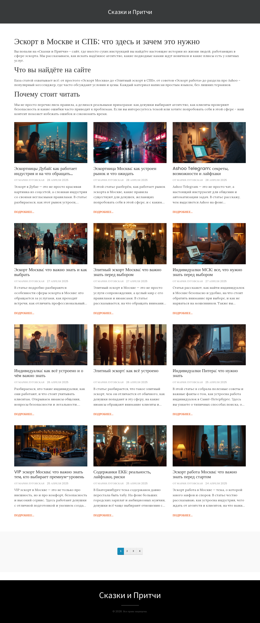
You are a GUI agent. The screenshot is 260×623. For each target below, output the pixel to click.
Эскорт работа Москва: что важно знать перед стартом (205, 474)
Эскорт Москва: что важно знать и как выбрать (50, 272)
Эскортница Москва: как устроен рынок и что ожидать (124, 171)
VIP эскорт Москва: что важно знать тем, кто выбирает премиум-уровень (49, 474)
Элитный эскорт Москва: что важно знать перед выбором (127, 272)
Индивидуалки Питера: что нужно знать (205, 373)
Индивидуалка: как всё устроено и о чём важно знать (48, 373)
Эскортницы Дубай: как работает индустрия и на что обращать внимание (45, 171)
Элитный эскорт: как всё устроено (125, 370)
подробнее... (24, 212)
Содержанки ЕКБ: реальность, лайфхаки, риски (122, 474)
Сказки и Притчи (130, 11)
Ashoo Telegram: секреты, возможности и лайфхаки (201, 171)
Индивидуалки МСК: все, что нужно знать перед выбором (207, 272)
